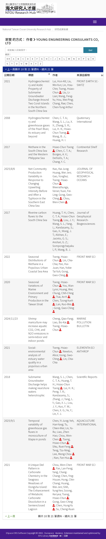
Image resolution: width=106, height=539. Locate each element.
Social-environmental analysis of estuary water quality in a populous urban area (37, 359)
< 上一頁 (10, 69)
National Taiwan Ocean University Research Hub (27, 29)
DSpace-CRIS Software (16, 533)
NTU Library (43, 535)
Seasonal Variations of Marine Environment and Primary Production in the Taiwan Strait (38, 293)
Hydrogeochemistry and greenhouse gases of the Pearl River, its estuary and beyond (39, 127)
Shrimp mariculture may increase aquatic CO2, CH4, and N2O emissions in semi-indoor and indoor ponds (38, 330)
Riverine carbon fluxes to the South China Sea (37, 216)
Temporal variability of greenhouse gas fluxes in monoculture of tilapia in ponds (37, 430)
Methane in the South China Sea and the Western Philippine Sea (38, 152)
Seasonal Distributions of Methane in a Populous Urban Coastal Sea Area (38, 264)
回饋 (66, 535)
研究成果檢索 (61, 29)
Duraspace (49, 533)
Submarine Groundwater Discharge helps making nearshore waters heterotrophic (38, 386)
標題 (30, 75)
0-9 (8, 58)
